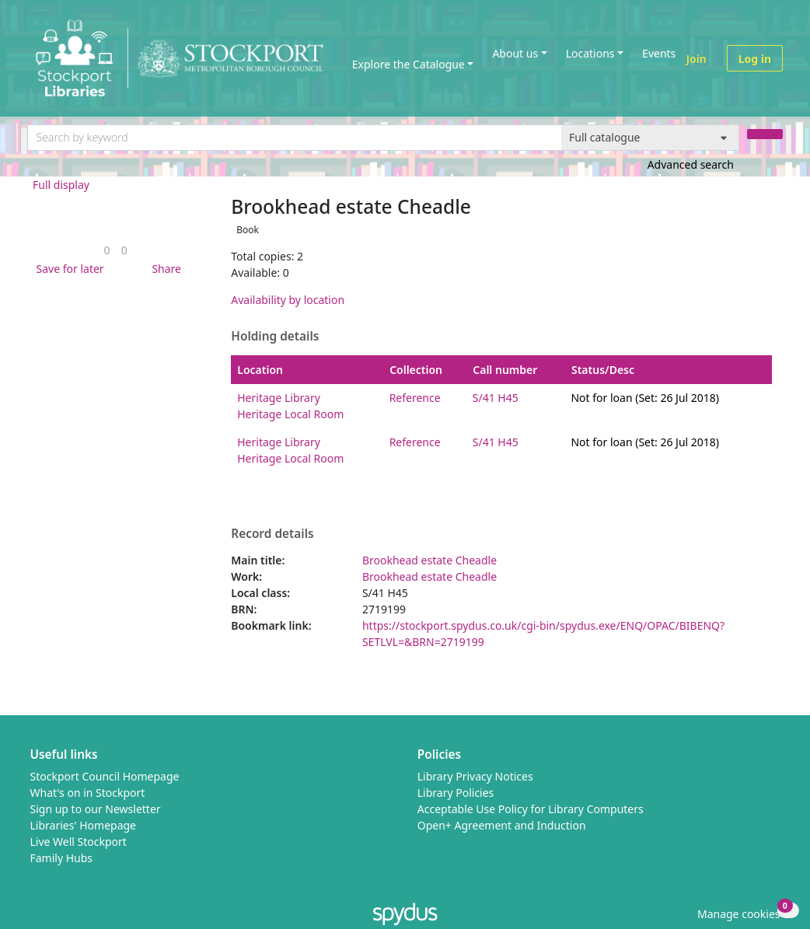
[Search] (765, 134)
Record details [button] (272, 534)
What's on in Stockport (87, 792)
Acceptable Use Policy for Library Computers (530, 809)
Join (696, 58)
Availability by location (287, 299)
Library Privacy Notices (475, 776)
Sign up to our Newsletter (95, 809)
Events (659, 53)
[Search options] (650, 137)
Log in (754, 58)
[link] (107, 250)
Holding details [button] (275, 337)
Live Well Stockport (78, 841)
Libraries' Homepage (83, 825)
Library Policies (455, 792)
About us (515, 53)
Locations (590, 53)
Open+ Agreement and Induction (501, 825)
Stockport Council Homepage (105, 776)
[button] (67, 268)
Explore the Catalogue (408, 64)
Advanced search (691, 164)
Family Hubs (61, 857)
